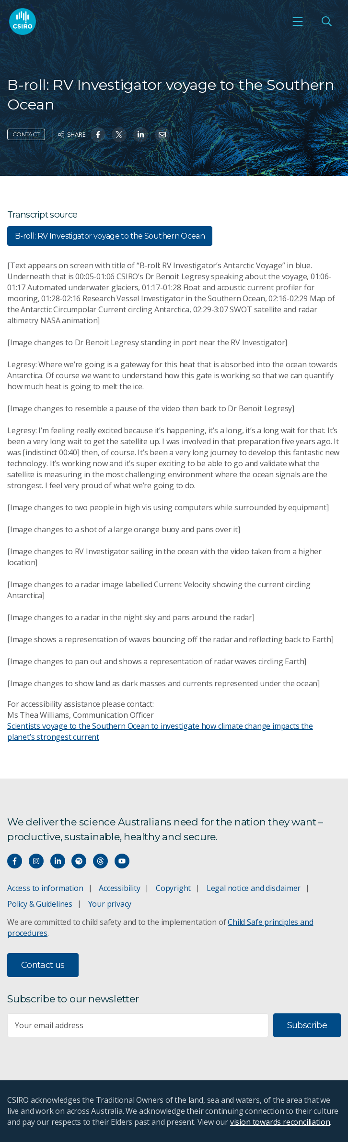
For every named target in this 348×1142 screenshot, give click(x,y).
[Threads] (100, 861)
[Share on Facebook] (98, 134)
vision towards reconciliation (280, 1122)
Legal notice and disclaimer (254, 888)
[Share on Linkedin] (140, 134)
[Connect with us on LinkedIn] (57, 861)
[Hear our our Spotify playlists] (78, 861)
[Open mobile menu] (298, 21)
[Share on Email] (162, 134)
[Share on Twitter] (119, 134)
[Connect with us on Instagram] (36, 861)
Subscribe (307, 1025)
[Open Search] (326, 21)
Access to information (45, 888)
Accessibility (119, 888)
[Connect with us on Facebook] (14, 861)
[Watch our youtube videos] (122, 861)
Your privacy (109, 904)
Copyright (173, 888)
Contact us (43, 965)
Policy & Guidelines (39, 904)
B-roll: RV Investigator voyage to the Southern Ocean (110, 236)
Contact (26, 134)
